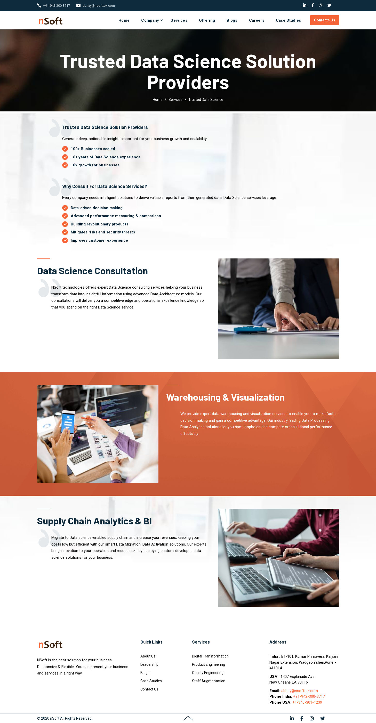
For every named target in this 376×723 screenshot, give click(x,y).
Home (124, 20)
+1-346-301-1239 (307, 702)
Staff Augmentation (208, 681)
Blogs (232, 20)
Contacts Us (324, 20)
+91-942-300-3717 (56, 5)
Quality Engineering (207, 673)
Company (150, 20)
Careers (256, 20)
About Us (147, 656)
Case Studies (288, 20)
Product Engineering (208, 664)
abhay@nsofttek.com (99, 5)
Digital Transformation (210, 656)
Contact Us (149, 689)
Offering (207, 20)
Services (179, 20)
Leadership (149, 664)
